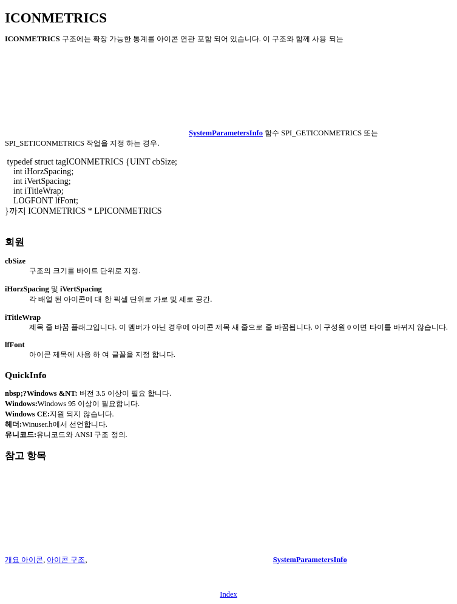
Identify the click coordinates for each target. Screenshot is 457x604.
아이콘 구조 (66, 559)
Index (228, 594)
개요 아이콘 (24, 559)
